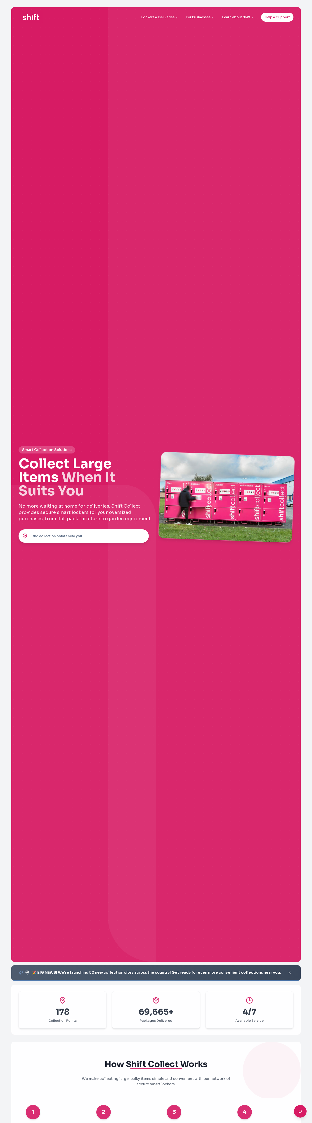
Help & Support (277, 17)
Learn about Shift (238, 17)
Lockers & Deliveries (159, 17)
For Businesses (200, 17)
